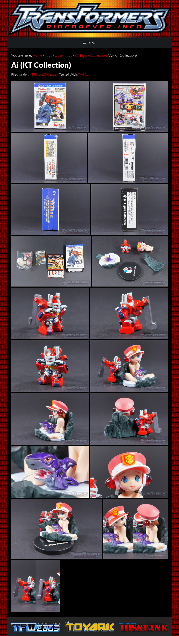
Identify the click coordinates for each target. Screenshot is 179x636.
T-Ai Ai (82, 74)
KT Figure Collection (43, 74)
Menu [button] (92, 43)
